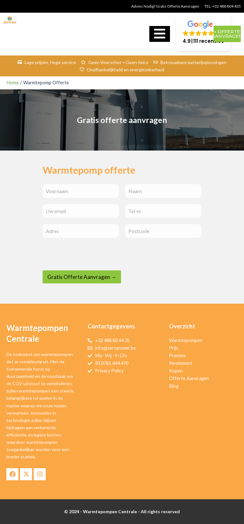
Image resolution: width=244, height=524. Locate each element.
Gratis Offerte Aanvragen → (81, 277)
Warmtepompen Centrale (110, 511)
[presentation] (91, 266)
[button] (203, 32)
